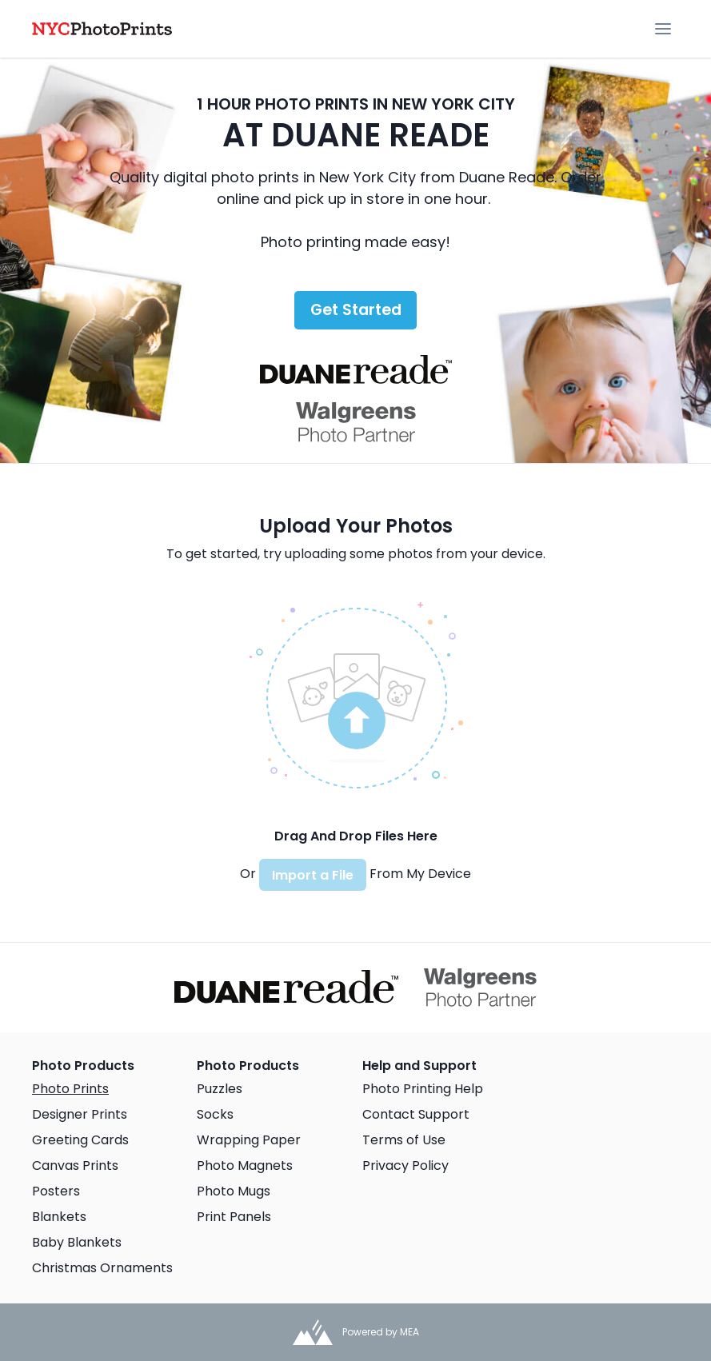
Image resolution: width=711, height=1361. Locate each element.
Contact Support (415, 1114)
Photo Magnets (245, 1165)
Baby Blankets (77, 1242)
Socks (215, 1114)
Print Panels (234, 1216)
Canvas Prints (75, 1165)
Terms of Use (403, 1140)
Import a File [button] (313, 875)
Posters (56, 1191)
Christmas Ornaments (102, 1268)
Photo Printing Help (422, 1089)
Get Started (355, 310)
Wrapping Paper (249, 1140)
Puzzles (219, 1089)
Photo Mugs (233, 1191)
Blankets (59, 1216)
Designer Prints (79, 1114)
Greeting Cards (80, 1140)
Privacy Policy (405, 1165)
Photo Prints (70, 1089)
